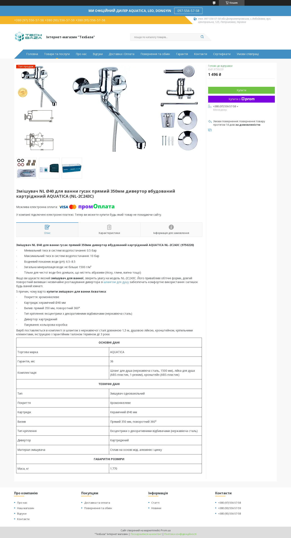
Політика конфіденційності (180, 534)
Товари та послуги (57, 54)
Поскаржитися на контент (146, 534)
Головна (32, 54)
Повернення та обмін (155, 54)
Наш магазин (25, 508)
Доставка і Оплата (121, 54)
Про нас (81, 54)
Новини (156, 508)
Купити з (242, 99)
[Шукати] (202, 37)
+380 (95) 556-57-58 (229, 513)
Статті (155, 502)
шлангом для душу (116, 282)
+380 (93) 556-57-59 (229, 508)
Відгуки (98, 54)
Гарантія (182, 54)
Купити (241, 90)
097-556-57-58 (188, 10)
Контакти (200, 54)
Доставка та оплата (97, 502)
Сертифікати (222, 54)
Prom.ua (166, 530)
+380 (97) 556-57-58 (229, 502)
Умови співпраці (248, 54)
